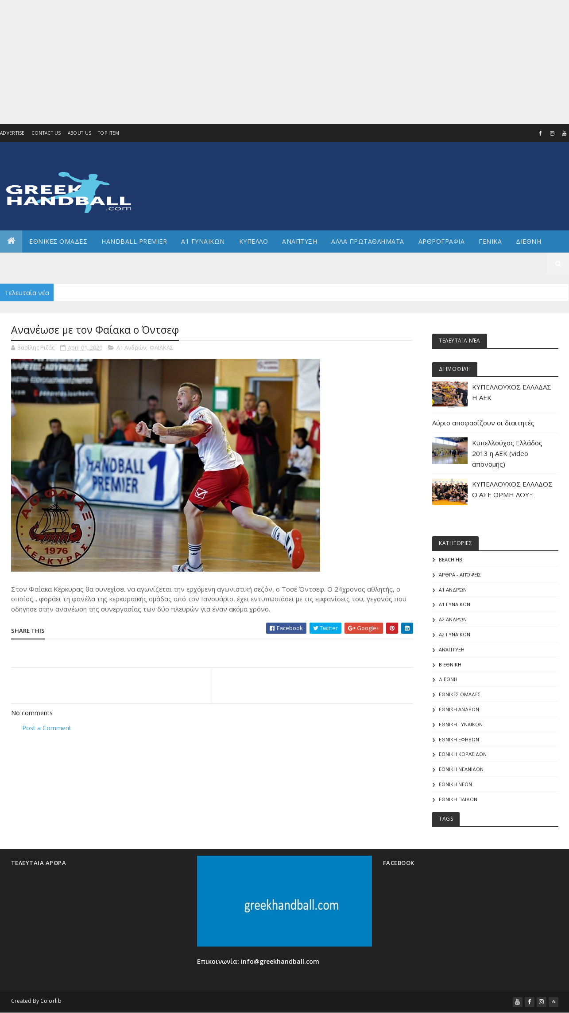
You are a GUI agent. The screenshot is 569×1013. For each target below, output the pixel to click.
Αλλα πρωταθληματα (367, 241)
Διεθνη (528, 241)
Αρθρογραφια (441, 241)
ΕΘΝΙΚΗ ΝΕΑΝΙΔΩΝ (461, 769)
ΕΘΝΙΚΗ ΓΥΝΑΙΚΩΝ (461, 724)
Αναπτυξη (299, 241)
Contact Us (46, 133)
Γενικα (490, 241)
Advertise (12, 133)
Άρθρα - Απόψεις (460, 574)
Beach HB (450, 559)
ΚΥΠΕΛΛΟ (253, 241)
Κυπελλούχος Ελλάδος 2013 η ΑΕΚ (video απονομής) (507, 453)
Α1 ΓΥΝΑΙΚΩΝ (203, 241)
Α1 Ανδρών (131, 347)
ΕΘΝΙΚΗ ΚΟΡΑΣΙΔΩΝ (463, 754)
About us (79, 133)
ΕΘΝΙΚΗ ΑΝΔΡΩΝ (459, 709)
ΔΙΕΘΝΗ (448, 679)
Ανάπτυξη (451, 649)
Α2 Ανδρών (453, 619)
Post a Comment (46, 728)
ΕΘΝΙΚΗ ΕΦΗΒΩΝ (459, 739)
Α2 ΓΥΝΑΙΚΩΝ (454, 634)
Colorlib (51, 1001)
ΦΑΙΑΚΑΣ (161, 347)
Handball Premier (134, 241)
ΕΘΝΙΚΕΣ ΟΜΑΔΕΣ (58, 241)
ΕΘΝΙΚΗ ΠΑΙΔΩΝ (458, 799)
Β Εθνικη (450, 664)
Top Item (108, 133)
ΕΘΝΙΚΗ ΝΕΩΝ (455, 784)
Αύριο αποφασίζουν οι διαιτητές (483, 422)
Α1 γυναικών (454, 604)
